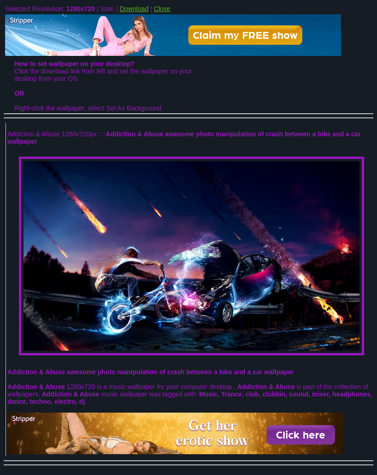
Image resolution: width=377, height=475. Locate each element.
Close (162, 8)
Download (134, 8)
